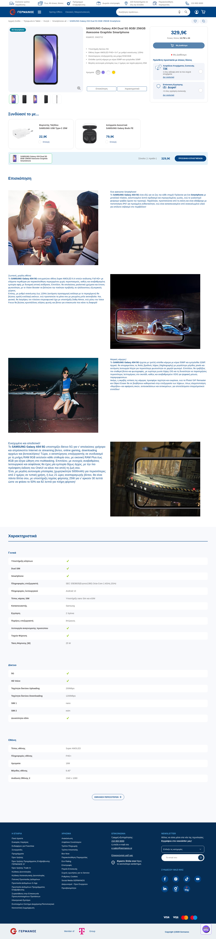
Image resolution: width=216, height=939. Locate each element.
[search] (153, 12)
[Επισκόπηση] (108, 351)
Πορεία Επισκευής (69, 869)
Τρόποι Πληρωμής (70, 846)
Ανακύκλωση (67, 838)
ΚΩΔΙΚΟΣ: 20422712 (94, 37)
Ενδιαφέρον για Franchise (23, 846)
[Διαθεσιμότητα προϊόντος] (179, 56)
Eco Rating (66, 861)
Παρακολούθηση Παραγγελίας (75, 857)
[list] (91, 21)
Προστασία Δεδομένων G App (24, 883)
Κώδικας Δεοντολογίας (21, 872)
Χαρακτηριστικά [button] (132, 89)
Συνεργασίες (17, 850)
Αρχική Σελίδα (14, 21)
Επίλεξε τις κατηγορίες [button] (173, 849)
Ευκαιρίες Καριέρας (20, 842)
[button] (180, 11)
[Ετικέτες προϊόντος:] (46, 30)
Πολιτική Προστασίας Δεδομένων (26, 879)
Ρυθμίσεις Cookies (70, 876)
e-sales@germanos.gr (121, 848)
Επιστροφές (67, 865)
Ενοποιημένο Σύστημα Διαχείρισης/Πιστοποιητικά (33, 904)
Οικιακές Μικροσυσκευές (77, 12)
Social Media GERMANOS (73, 880)
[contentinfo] (108, 919)
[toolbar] (45, 99)
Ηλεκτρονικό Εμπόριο (21, 900)
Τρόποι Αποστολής (70, 850)
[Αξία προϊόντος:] (179, 36)
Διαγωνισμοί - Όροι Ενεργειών (75, 884)
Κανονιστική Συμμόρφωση (23, 908)
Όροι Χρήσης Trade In (21, 868)
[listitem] (98, 72)
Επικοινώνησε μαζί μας (122, 855)
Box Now (65, 854)
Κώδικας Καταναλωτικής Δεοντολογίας (28, 875)
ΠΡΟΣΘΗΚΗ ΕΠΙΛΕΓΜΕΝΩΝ (190, 158)
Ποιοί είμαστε (17, 838)
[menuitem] (23, 12)
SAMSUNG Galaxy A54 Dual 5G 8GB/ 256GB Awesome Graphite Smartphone (116, 30)
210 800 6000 (117, 841)
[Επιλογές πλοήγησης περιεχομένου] (116, 87)
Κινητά (46, 21)
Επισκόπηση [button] (102, 89)
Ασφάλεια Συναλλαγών (71, 842)
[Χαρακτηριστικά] (108, 674)
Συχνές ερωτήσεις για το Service (76, 873)
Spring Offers (55, 12)
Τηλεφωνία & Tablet (32, 21)
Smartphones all (59, 21)
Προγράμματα (18, 854)
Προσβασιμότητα (69, 888)
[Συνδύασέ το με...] (108, 144)
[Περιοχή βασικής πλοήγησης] (108, 12)
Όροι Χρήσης (17, 857)
